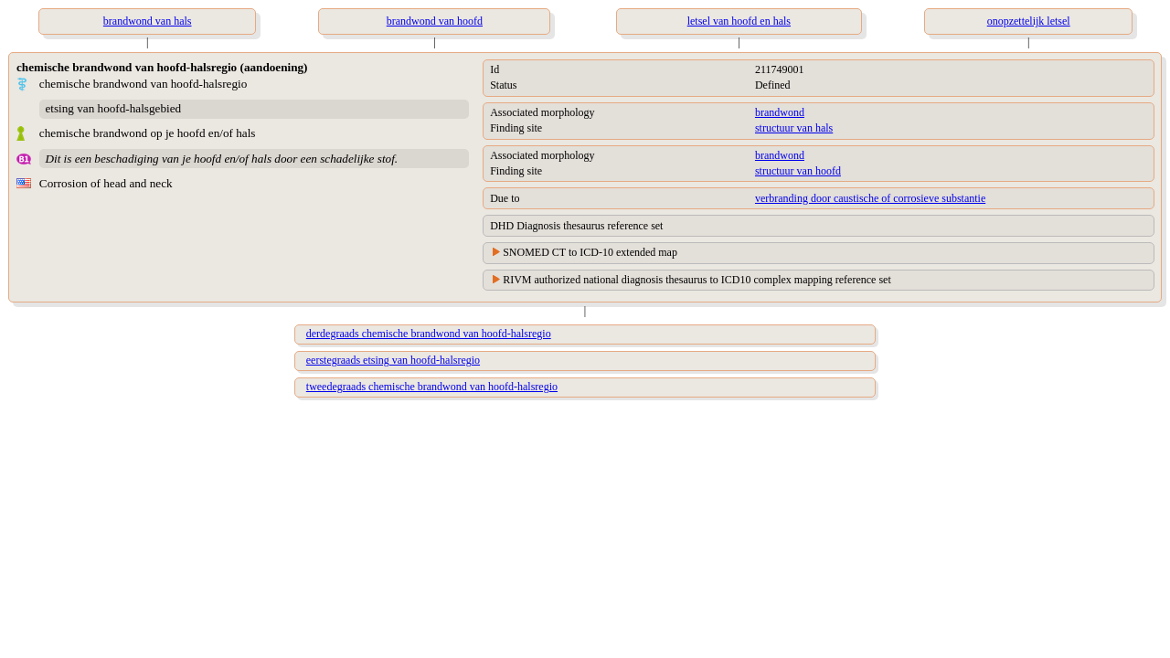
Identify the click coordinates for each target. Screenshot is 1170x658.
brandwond (779, 112)
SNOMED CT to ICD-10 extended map (590, 252)
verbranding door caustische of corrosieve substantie (870, 198)
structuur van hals (794, 128)
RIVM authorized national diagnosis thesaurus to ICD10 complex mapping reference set (697, 279)
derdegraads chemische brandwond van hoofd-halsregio (428, 333)
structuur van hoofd (798, 170)
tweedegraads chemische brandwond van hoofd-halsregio (432, 386)
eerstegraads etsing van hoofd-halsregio (393, 360)
